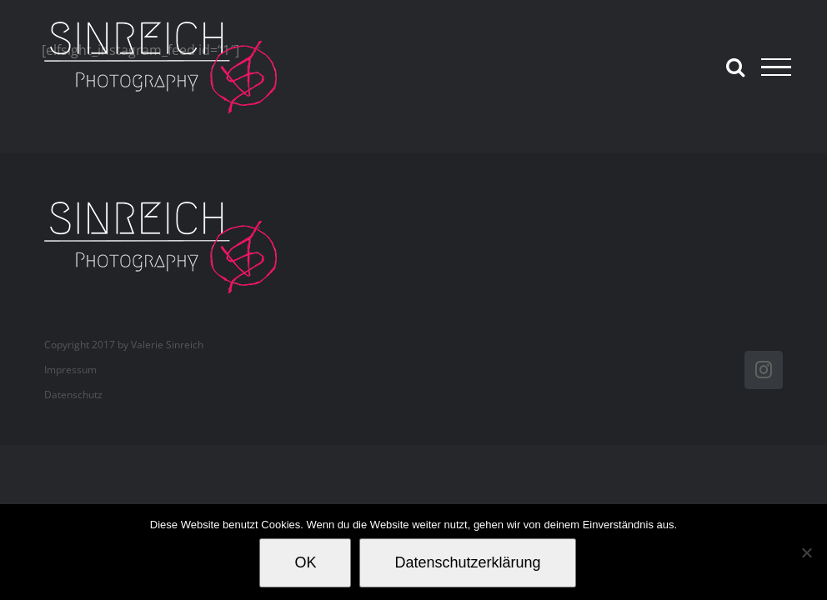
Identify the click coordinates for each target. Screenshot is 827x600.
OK (305, 562)
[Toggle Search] (735, 67)
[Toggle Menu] (776, 67)
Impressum (70, 369)
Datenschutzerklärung (467, 562)
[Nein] (806, 552)
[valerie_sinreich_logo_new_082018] (169, 203)
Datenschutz (73, 395)
